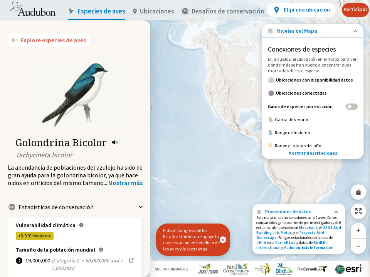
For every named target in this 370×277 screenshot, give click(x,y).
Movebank (308, 227)
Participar (355, 9)
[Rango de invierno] (313, 132)
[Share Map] (358, 192)
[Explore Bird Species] (49, 40)
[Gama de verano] (313, 119)
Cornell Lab (285, 242)
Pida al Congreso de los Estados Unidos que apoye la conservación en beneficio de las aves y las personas (191, 239)
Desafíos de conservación (223, 11)
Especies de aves (96, 11)
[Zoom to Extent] (358, 211)
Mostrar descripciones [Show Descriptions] (312, 153)
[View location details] (301, 10)
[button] (115, 142)
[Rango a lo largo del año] (313, 145)
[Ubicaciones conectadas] (313, 93)
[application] (185, 138)
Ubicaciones (153, 11)
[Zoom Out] (358, 246)
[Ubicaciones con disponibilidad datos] (313, 80)
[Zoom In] (358, 230)
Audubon (292, 247)
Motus (286, 232)
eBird (261, 242)
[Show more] (125, 183)
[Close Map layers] (312, 31)
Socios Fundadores (171, 269)
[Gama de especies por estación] (313, 106)
